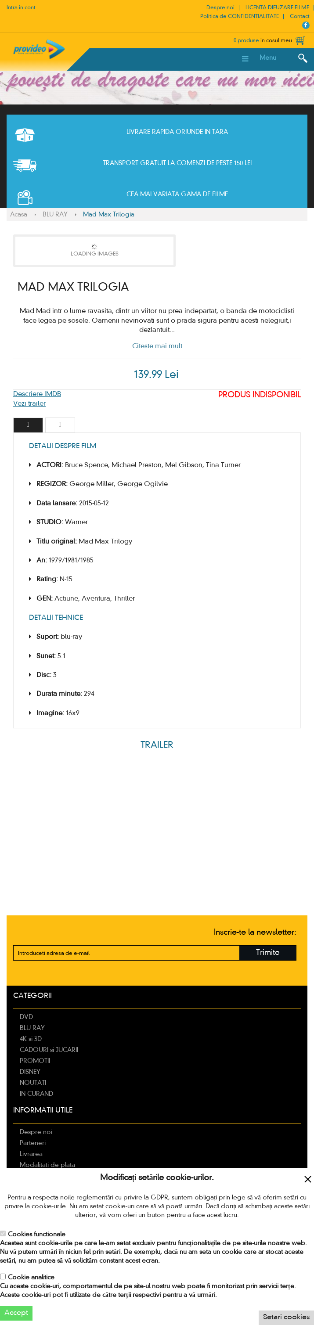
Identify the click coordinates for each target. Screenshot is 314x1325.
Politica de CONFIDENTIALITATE (239, 16)
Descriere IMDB (37, 394)
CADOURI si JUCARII (49, 1050)
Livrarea (31, 1154)
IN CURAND (36, 1094)
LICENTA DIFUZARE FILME (277, 8)
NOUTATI (33, 1083)
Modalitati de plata (47, 1165)
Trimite (268, 953)
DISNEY (30, 1072)
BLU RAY (55, 215)
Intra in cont (21, 8)
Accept (16, 1313)
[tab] (28, 425)
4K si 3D (31, 1039)
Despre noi (220, 8)
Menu (268, 58)
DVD (26, 1017)
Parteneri (33, 1143)
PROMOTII (35, 1061)
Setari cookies (286, 1317)
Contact (300, 16)
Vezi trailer (29, 404)
